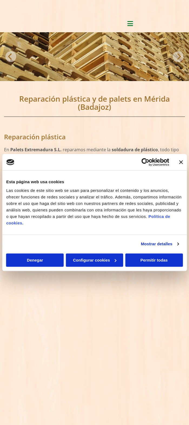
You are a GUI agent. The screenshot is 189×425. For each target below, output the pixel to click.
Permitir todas (154, 260)
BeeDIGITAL (174, 407)
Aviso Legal (14, 350)
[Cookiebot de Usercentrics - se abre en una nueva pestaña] (145, 162)
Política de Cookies (21, 362)
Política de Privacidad (23, 356)
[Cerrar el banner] (181, 162)
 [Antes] (10, 56)
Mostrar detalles (157, 244)
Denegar (35, 260)
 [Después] (178, 56)
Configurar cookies (95, 260)
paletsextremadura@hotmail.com (34, 314)
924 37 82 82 (18, 307)
